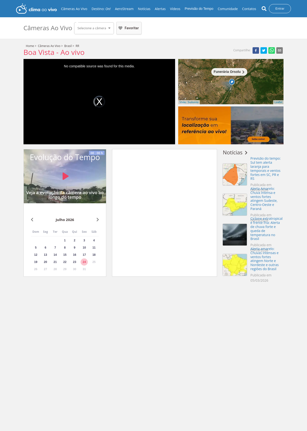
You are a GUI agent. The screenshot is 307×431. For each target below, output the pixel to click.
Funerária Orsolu (227, 72)
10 (84, 247)
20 (45, 262)
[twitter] (263, 50)
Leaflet (278, 102)
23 (74, 262)
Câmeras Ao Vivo (74, 8)
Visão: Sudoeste (189, 102)
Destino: (101, 8)
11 (93, 247)
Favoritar (128, 28)
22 (64, 262)
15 (64, 254)
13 (45, 254)
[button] (94, 28)
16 (74, 254)
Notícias (144, 8)
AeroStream (124, 8)
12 (35, 254)
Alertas (160, 8)
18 (93, 254)
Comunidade (228, 8)
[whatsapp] (271, 50)
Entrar (280, 8)
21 (55, 262)
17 (84, 254)
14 (55, 254)
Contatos (249, 8)
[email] (279, 50)
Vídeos (175, 8)
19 (35, 262)
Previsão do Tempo (199, 9)
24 (84, 262)
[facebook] (256, 50)
